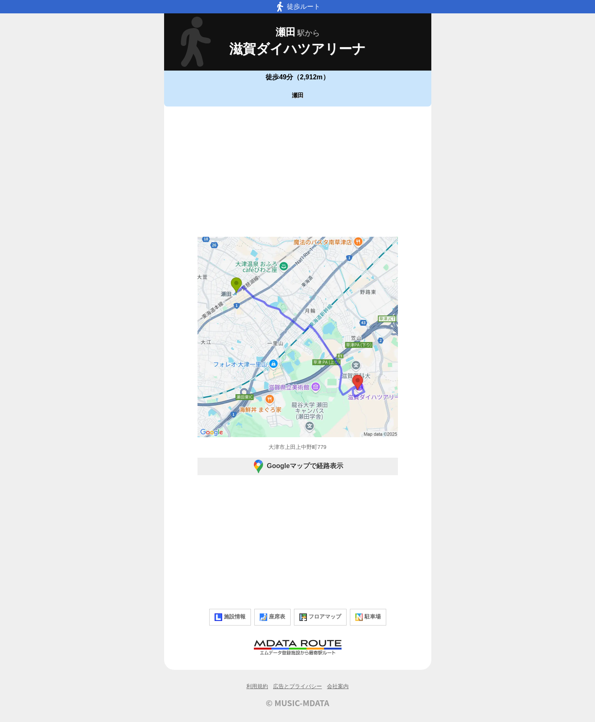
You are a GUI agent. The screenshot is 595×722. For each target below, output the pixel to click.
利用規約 (257, 686)
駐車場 (368, 617)
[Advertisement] (297, 171)
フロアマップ (320, 617)
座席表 (272, 617)
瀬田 (298, 95)
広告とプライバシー (297, 686)
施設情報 (230, 617)
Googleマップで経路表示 (297, 466)
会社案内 (338, 686)
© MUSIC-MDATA (297, 703)
